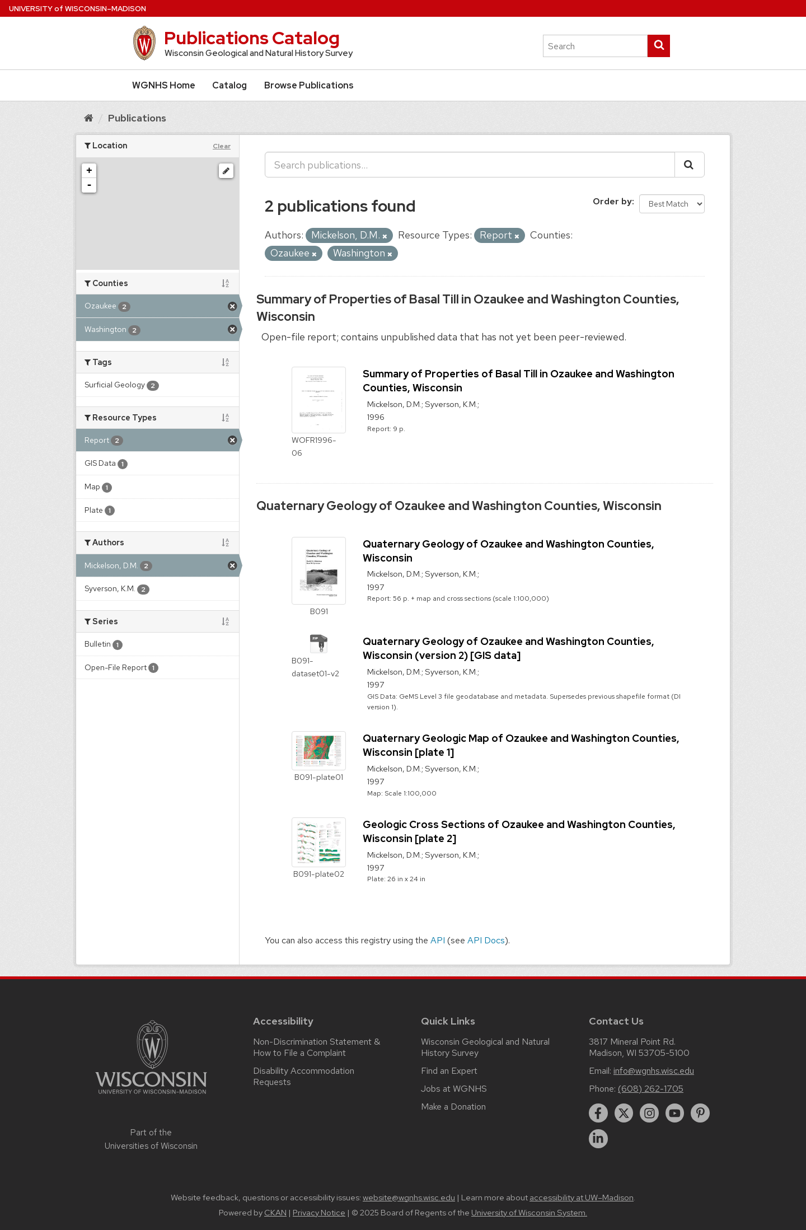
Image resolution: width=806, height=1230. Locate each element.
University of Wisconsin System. (529, 1212)
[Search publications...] (470, 164)
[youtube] (675, 1113)
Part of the (151, 1139)
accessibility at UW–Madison (581, 1197)
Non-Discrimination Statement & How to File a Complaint (316, 1047)
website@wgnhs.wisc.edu (409, 1197)
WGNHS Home (163, 85)
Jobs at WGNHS (454, 1089)
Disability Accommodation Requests (303, 1076)
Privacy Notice (319, 1212)
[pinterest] (700, 1113)
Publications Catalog (252, 38)
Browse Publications (309, 85)
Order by (612, 201)
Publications (137, 117)
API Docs (486, 940)
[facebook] (598, 1113)
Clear (222, 146)
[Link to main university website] (151, 1096)
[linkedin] (598, 1138)
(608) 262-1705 (650, 1089)
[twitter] (624, 1113)
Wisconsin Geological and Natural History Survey (485, 1047)
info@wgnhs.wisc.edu (653, 1071)
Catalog (229, 85)
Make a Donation (453, 1106)
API (437, 940)
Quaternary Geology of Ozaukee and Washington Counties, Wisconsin (459, 506)
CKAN (275, 1212)
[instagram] (649, 1113)
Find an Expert (449, 1071)
